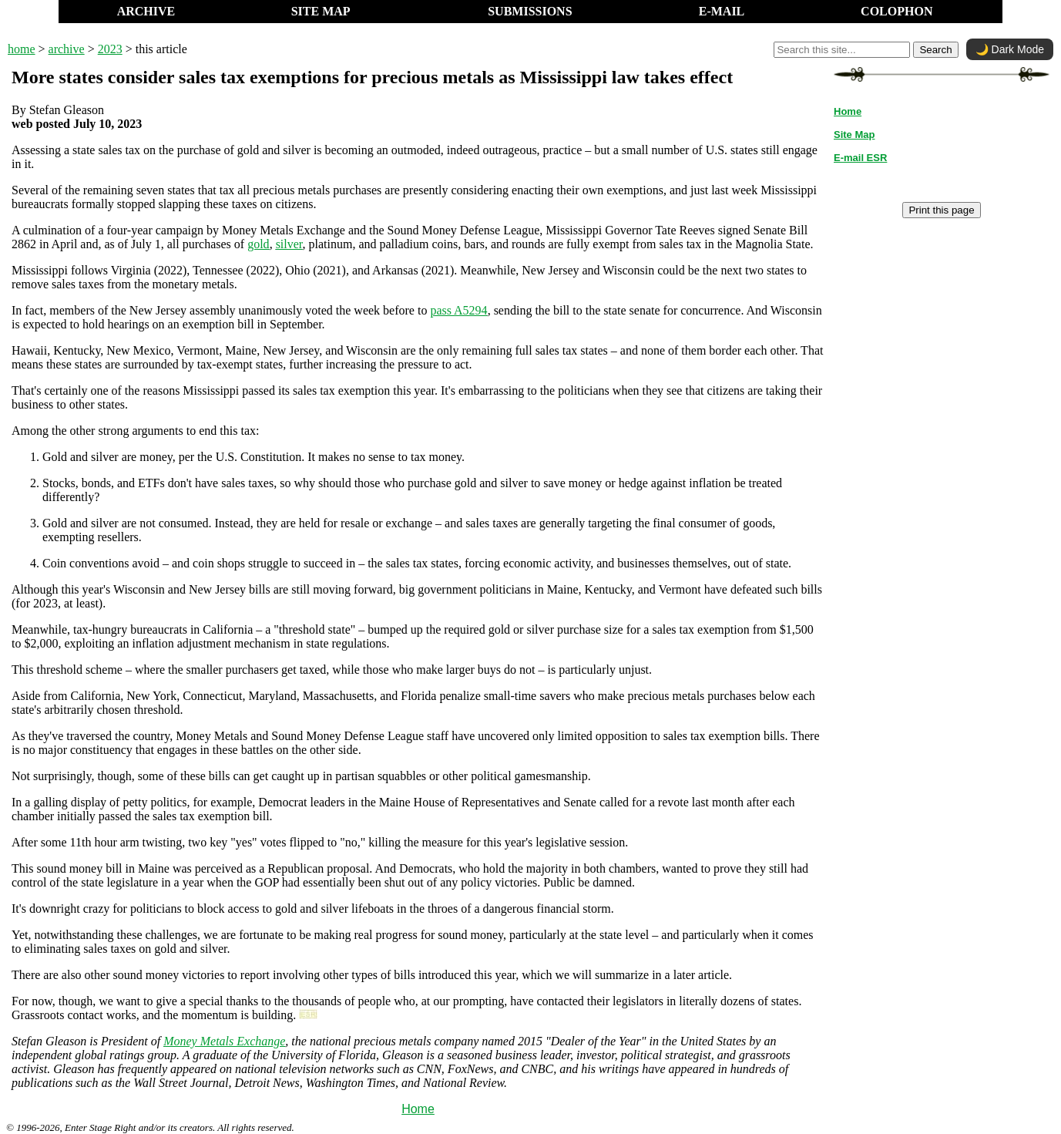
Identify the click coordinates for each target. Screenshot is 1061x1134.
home (21, 49)
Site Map (854, 134)
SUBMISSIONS (530, 11)
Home (418, 1108)
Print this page (941, 210)
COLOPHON (896, 11)
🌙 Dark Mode (1009, 49)
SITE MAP (321, 11)
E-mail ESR (860, 157)
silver (289, 244)
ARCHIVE (146, 11)
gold (258, 244)
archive (67, 49)
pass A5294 (458, 310)
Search (935, 50)
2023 (110, 49)
